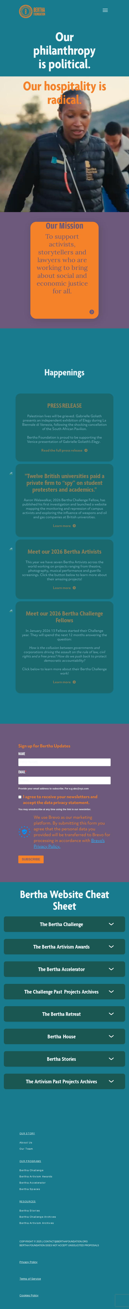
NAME (21, 754)
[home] (31, 11)
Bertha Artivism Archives (36, 1223)
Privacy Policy (28, 1262)
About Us (25, 1142)
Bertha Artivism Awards (36, 1176)
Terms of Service (30, 1279)
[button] (105, 10)
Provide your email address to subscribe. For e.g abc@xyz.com (53, 788)
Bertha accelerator (32, 1182)
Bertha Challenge (31, 1170)
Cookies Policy (29, 1295)
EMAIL (21, 772)
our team (26, 1148)
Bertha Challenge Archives (37, 1216)
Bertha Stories (29, 1210)
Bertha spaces (29, 1189)
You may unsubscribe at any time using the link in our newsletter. (54, 809)
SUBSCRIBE (31, 859)
